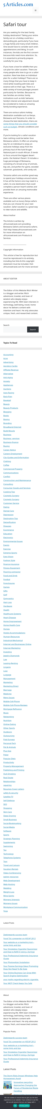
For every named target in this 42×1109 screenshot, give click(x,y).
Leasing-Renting (10, 663)
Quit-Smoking (9, 774)
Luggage (7, 674)
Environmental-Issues (13, 541)
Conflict (6, 476)
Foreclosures (9, 583)
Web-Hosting (9, 884)
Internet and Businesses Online (17, 644)
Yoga (5, 911)
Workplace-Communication (15, 907)
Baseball (7, 400)
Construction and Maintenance (17, 480)
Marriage (7, 690)
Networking (8, 716)
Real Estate (8, 777)
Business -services (11, 438)
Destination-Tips (10, 518)
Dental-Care (8, 511)
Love (5, 671)
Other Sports (9, 728)
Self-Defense (9, 800)
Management (9, 678)
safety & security (10, 793)
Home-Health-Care (11, 625)
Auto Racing (8, 392)
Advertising (8, 362)
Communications (10, 472)
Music (6, 713)
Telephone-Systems (12, 857)
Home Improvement (12, 621)
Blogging (7, 411)
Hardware (7, 606)
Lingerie (7, 667)
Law (5, 659)
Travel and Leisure (11, 865)
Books (6, 415)
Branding (7, 423)
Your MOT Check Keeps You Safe (17, 983)
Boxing (6, 419)
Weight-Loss (8, 892)
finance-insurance (11, 564)
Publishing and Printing (13, 770)
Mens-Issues (8, 697)
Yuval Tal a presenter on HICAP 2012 (19, 938)
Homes (6, 629)
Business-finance (10, 442)
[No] (39, 1102)
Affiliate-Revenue (10, 370)
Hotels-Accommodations (14, 633)
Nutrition (7, 720)
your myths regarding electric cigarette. (21, 979)
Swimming (8, 846)
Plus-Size (7, 751)
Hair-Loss (7, 602)
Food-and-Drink (10, 575)
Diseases (7, 526)
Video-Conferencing (12, 873)
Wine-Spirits (8, 895)
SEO (5, 804)
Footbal (6, 579)
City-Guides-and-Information (16, 457)
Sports (6, 834)
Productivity (8, 762)
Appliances (8, 385)
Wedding (7, 888)
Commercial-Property (12, 469)
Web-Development (11, 880)
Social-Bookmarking (12, 823)
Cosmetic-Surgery (11, 495)
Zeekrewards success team (15, 934)
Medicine (7, 693)
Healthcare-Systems (12, 613)
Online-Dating (9, 724)
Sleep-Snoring (9, 815)
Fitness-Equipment (11, 568)
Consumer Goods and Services (17, 488)
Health (6, 610)
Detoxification (9, 522)
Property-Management (13, 766)
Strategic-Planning (11, 838)
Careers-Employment (12, 453)
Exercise (7, 549)
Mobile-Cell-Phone (11, 701)
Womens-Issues (10, 903)
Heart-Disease (9, 617)
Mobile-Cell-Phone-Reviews (15, 705)
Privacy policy (24, 1106)
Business (7, 434)
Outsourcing (8, 735)
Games (6, 587)
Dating (6, 507)
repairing (7, 785)
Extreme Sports (10, 552)
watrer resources (10, 876)
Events (6, 545)
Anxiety (6, 381)
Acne (5, 358)
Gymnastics (8, 598)
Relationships (9, 781)
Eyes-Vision (8, 556)
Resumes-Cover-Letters (13, 789)
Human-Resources (11, 636)
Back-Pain (7, 396)
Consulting (8, 484)
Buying (6, 446)
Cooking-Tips (9, 491)
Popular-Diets (9, 758)
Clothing (7, 461)
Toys (5, 861)
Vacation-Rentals (10, 869)
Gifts (5, 591)
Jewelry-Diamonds (11, 655)
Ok (15, 1106)
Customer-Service (11, 503)
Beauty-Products (10, 408)
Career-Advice (9, 450)
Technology (8, 854)
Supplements (9, 842)
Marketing (8, 682)
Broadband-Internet (12, 427)
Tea (4, 850)
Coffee (6, 465)
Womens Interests (11, 899)
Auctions (7, 389)
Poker (6, 754)
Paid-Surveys (9, 739)
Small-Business (10, 819)
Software (7, 831)
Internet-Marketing (11, 648)
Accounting (8, 354)
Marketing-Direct (10, 686)
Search (6, 325)
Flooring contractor (11, 572)
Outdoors (7, 732)
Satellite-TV (8, 796)
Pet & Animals (9, 747)
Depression (8, 514)
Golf (5, 594)
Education (7, 533)
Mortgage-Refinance (12, 709)
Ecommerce (8, 530)
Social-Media (9, 827)
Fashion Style (9, 560)
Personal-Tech (9, 743)
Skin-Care (7, 812)
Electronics (8, 537)
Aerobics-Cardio (10, 366)
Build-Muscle (9, 431)
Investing (7, 652)
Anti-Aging (8, 377)
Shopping (7, 808)
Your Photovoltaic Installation (16, 962)
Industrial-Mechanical (13, 640)
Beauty (6, 404)
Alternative (8, 373)
